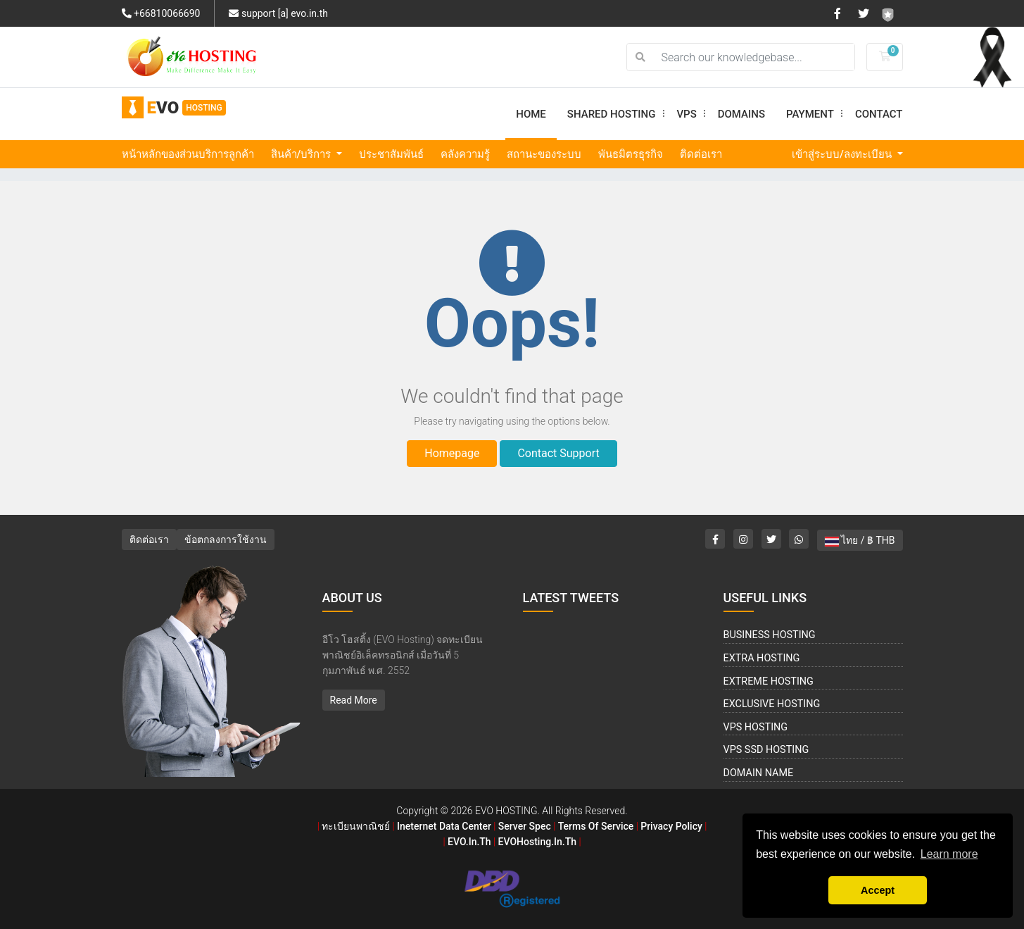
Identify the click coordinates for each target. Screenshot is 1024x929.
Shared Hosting (616, 114)
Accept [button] (878, 890)
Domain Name (758, 773)
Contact (879, 114)
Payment (815, 114)
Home (531, 114)
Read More (353, 700)
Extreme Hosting (768, 681)
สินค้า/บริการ (302, 154)
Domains (741, 114)
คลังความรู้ (465, 154)
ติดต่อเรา (701, 154)
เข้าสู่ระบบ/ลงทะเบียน (843, 154)
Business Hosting (769, 635)
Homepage (451, 453)
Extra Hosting (761, 658)
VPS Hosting (755, 727)
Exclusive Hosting (772, 704)
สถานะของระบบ (544, 154)
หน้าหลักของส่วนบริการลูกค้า (188, 154)
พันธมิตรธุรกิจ (630, 154)
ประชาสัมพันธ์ (391, 154)
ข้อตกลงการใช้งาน (225, 539)
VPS (691, 114)
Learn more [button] (949, 854)
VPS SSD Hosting (766, 750)
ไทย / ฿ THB (860, 540)
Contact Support (558, 453)
